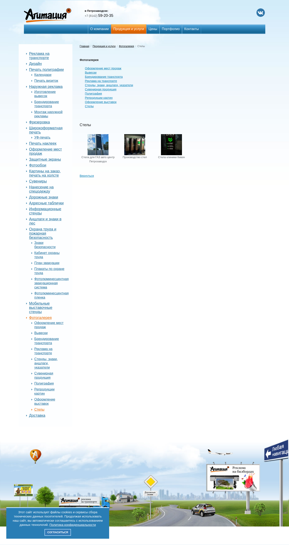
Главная (84, 46)
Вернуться (87, 175)
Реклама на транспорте (39, 56)
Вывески (41, 333)
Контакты (191, 29)
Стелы (39, 409)
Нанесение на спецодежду (41, 189)
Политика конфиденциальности (73, 524)
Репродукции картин (99, 97)
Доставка (37, 415)
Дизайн (35, 64)
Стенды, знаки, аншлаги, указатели (46, 363)
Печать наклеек (42, 143)
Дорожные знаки (43, 197)
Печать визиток (46, 80)
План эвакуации (46, 263)
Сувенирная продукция (100, 89)
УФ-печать (42, 137)
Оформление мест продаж (103, 68)
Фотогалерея (40, 318)
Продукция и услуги (128, 29)
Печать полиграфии (46, 69)
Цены (153, 29)
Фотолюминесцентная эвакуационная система (51, 283)
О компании (99, 29)
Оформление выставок (101, 102)
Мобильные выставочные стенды (40, 307)
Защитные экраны (45, 159)
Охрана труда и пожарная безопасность (42, 233)
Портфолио (171, 29)
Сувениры (38, 181)
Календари (42, 75)
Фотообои (37, 165)
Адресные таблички (46, 203)
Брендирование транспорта (104, 76)
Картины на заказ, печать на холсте (45, 173)
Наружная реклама (46, 87)
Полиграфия (44, 383)
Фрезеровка (39, 122)
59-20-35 (99, 15)
